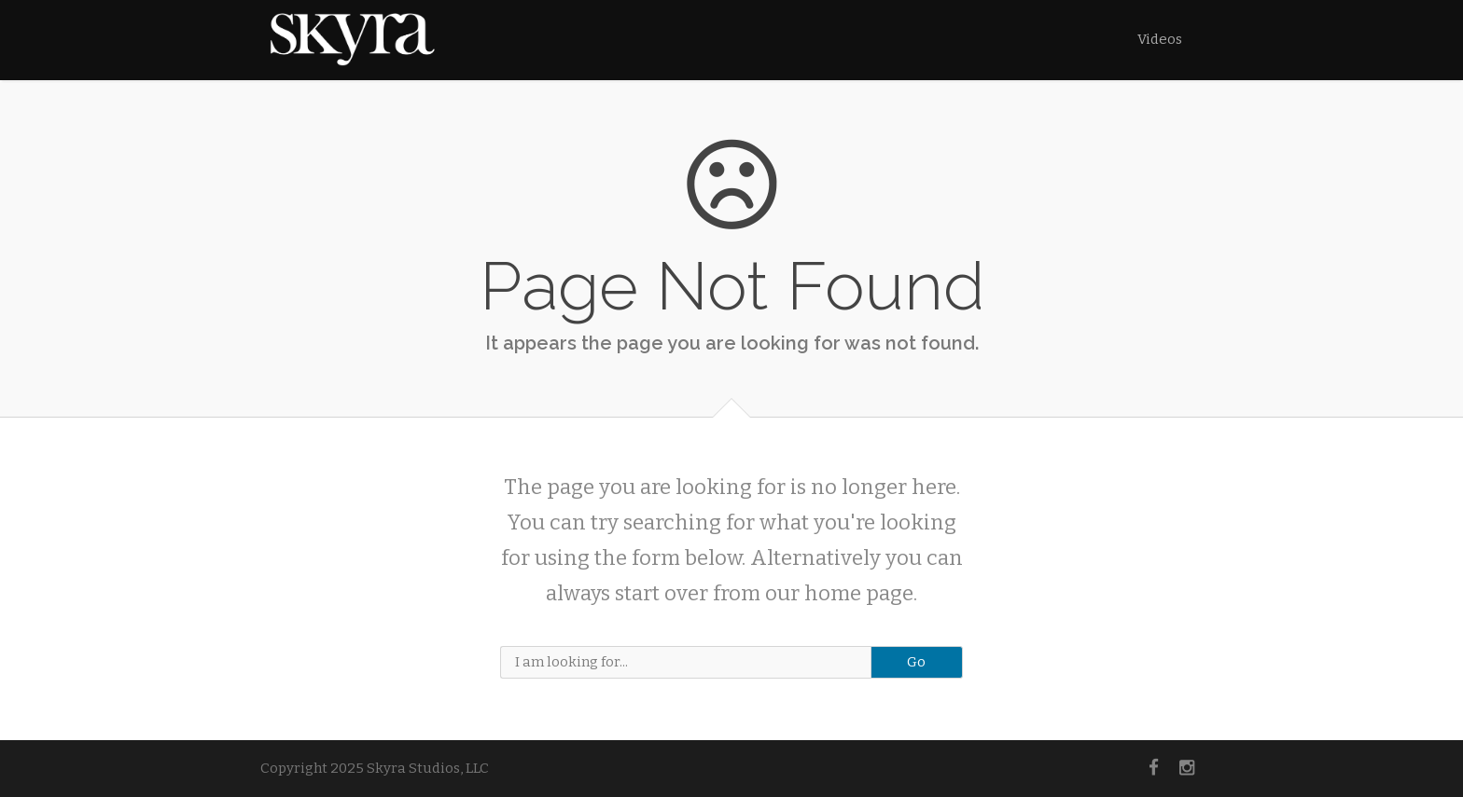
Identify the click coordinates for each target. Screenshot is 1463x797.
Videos (1159, 39)
